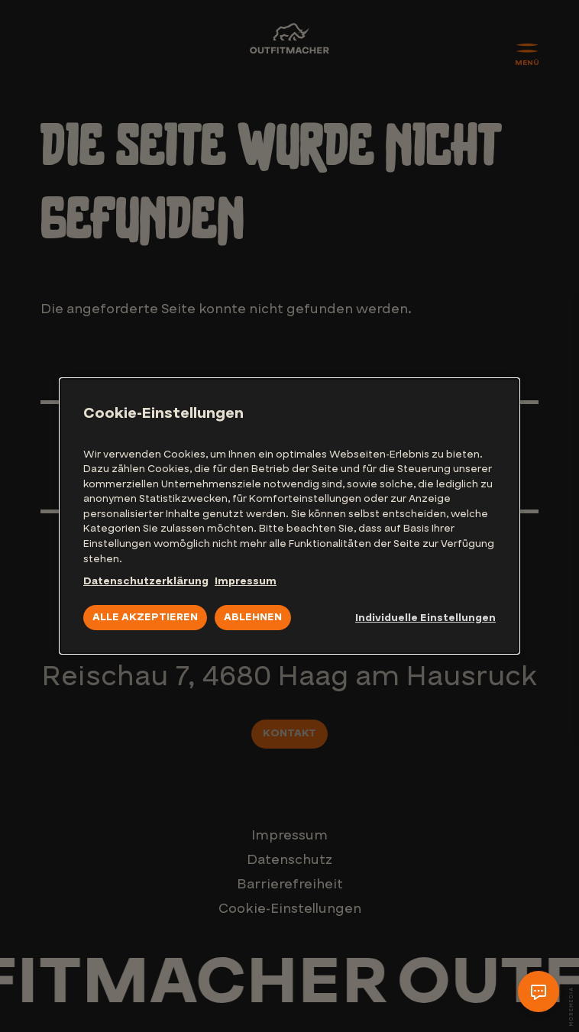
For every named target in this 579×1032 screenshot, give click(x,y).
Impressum (246, 581)
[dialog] (289, 516)
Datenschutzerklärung (146, 581)
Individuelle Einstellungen (425, 618)
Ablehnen (253, 617)
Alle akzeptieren (145, 617)
